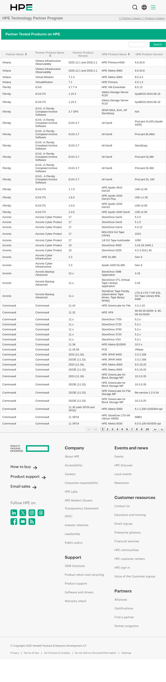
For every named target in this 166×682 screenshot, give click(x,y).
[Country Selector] (144, 7)
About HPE (72, 456)
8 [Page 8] (136, 429)
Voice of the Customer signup (134, 576)
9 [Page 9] (141, 429)
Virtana (6, 62)
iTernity (6, 87)
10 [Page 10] (147, 429)
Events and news (131, 447)
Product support (28, 476)
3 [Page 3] (112, 429)
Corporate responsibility (81, 483)
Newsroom (121, 483)
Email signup (123, 524)
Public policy (74, 543)
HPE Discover (123, 465)
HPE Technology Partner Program (32, 18)
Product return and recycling (84, 575)
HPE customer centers (129, 559)
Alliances (120, 599)
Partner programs (126, 626)
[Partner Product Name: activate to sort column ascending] (49, 54)
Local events (123, 474)
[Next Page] (155, 429)
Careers (70, 474)
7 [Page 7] (132, 429)
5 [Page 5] (122, 429)
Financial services (126, 541)
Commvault (9, 305)
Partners (123, 591)
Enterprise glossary (127, 532)
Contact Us (122, 506)
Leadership (72, 534)
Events (118, 456)
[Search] (134, 7)
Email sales (23, 486)
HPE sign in (122, 567)
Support (73, 557)
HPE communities (126, 550)
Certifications (123, 608)
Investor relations (76, 525)
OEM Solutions (75, 566)
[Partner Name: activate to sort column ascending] (16, 54)
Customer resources (134, 497)
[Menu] (153, 7)
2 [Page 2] (107, 429)
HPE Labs (71, 492)
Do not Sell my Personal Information (95, 652)
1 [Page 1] (102, 429)
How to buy (23, 466)
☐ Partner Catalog (130, 18)
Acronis (6, 217)
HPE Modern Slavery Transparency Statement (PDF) (82, 508)
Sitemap (126, 652)
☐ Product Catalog (153, 18)
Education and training (130, 515)
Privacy (14, 652)
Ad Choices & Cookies (57, 652)
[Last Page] (162, 429)
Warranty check (75, 601)
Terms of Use (31, 652)
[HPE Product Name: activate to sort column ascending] (116, 54)
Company (74, 447)
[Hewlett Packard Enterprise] (29, 449)
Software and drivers (79, 592)
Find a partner (124, 617)
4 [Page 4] (117, 429)
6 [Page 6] (127, 429)
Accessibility (73, 465)
